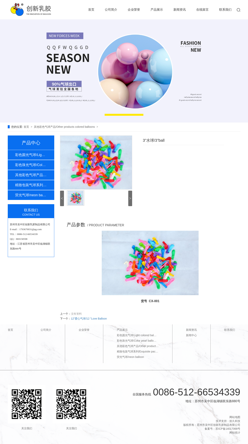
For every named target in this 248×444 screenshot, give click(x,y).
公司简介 (111, 9)
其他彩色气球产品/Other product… (138, 346)
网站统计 (234, 432)
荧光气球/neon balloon (130, 356)
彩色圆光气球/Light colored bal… (137, 335)
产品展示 (157, 9)
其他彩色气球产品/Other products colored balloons (65, 126)
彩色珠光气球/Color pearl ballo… (136, 340)
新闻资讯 (179, 9)
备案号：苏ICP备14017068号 (222, 428)
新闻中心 (191, 335)
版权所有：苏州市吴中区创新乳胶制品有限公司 (211, 424)
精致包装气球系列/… (30, 185)
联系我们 (225, 9)
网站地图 (234, 417)
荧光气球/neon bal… (30, 195)
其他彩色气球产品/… (30, 175)
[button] (124, 115)
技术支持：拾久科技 (228, 421)
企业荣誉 (134, 9)
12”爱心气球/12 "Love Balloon (89, 318)
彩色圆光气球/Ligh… (30, 155)
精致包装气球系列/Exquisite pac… (137, 351)
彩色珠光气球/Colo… (30, 165)
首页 (91, 9)
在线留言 (202, 9)
